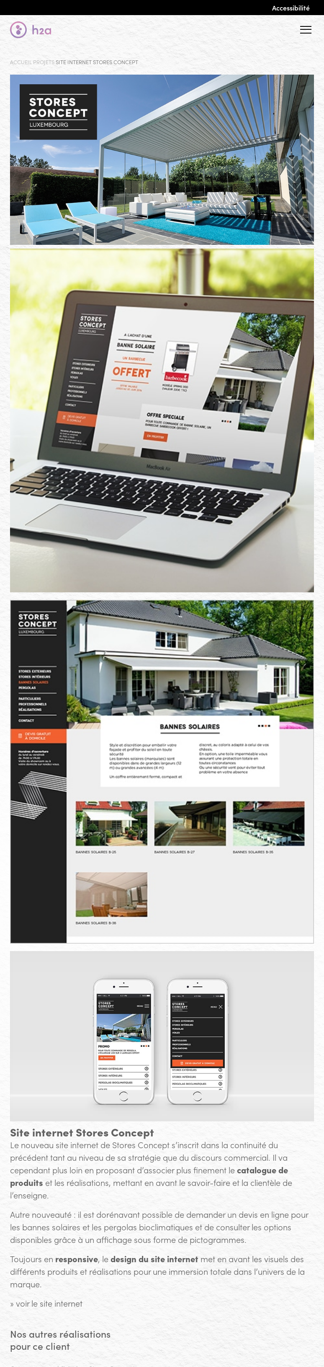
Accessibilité (291, 7)
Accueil (21, 62)
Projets (43, 62)
